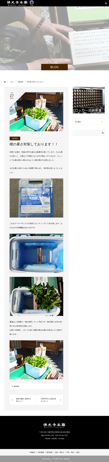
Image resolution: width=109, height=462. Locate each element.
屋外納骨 (49, 452)
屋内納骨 (41, 452)
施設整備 (14, 138)
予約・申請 (70, 452)
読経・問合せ (59, 452)
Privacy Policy (46, 459)
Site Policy (66, 459)
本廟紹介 (33, 452)
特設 (77, 452)
